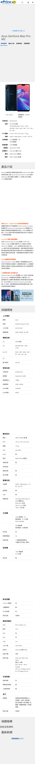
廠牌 (4, 320)
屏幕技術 (5, 499)
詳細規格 (19, 43)
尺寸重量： (5, 133)
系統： (7, 124)
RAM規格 (5, 388)
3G (3, 346)
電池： (7, 154)
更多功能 (5, 658)
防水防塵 (5, 475)
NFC (4, 637)
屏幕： (7, 136)
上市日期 (5, 328)
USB (4, 641)
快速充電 (5, 462)
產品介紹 (11, 43)
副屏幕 (5, 490)
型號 (4, 324)
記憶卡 (5, 650)
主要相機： (5, 139)
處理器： (6, 148)
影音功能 (5, 615)
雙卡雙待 (5, 362)
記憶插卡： (5, 151)
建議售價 (5, 332)
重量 (4, 446)
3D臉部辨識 (6, 689)
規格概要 (4, 43)
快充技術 (5, 467)
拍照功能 (5, 540)
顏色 (4, 438)
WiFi (4, 625)
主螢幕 (5, 484)
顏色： (7, 157)
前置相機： (5, 145)
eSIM (4, 454)
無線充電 (5, 471)
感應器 (5, 698)
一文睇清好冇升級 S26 (18, 31)
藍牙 (4, 629)
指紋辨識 (5, 680)
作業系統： (5, 121)
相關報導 (27, 43)
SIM (4, 450)
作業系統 (5, 372)
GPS (4, 633)
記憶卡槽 (5, 654)
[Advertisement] (17, 63)
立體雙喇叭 (6, 607)
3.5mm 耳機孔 (7, 603)
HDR (4, 495)
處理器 (5, 376)
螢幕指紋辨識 (7, 684)
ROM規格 (6, 392)
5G (3, 358)
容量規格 (5, 384)
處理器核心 (6, 380)
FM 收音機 (6, 611)
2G (3, 341)
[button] (22, 2)
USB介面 (5, 645)
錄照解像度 (6, 536)
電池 (4, 458)
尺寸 (4, 442)
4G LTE (5, 352)
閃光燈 (5, 532)
